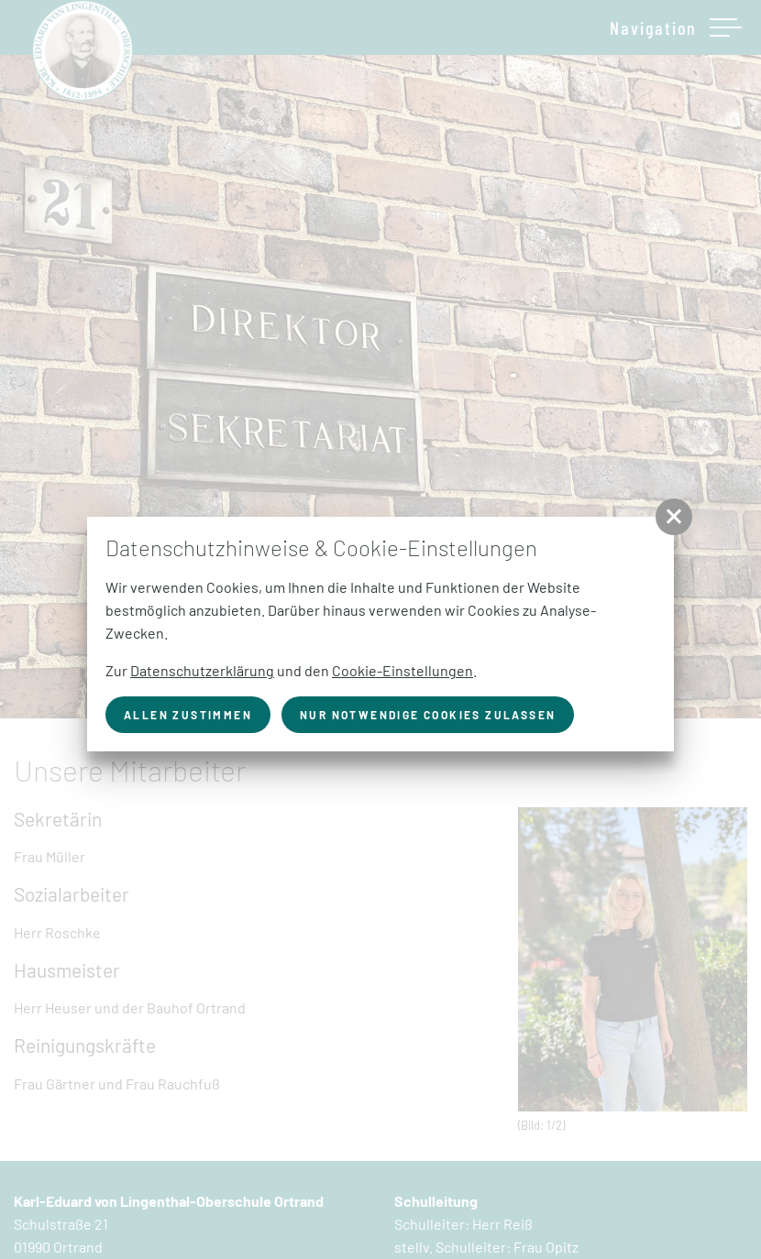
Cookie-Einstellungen (402, 670)
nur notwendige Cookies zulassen (428, 714)
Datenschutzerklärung (202, 670)
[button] (674, 516)
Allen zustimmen (188, 714)
